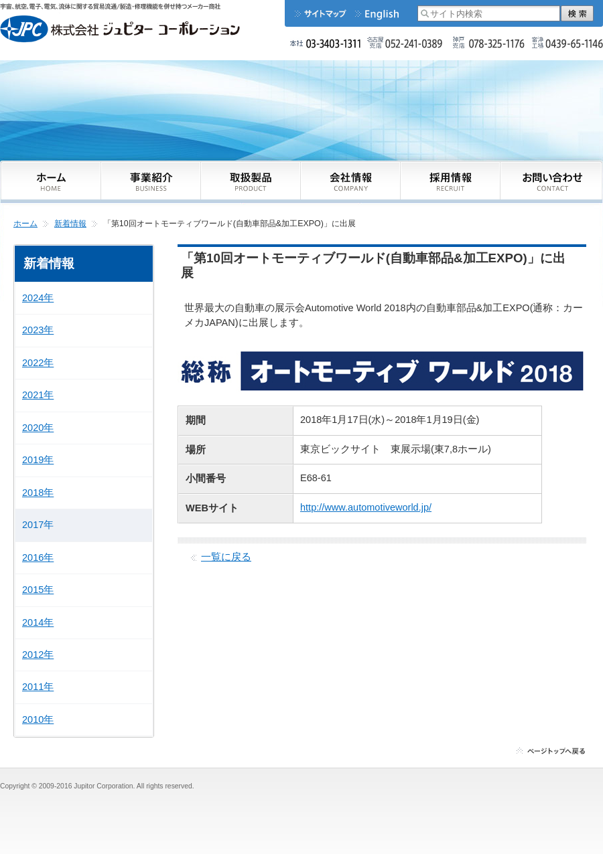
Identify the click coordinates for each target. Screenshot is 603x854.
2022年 (38, 362)
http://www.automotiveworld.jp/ (365, 507)
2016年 (38, 557)
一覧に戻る (226, 556)
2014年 (38, 622)
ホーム (25, 223)
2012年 (38, 654)
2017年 (38, 524)
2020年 (38, 427)
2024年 (38, 297)
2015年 (38, 589)
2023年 (38, 330)
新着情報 (70, 223)
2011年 (38, 686)
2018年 (38, 492)
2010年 (38, 719)
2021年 (38, 395)
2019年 (38, 459)
